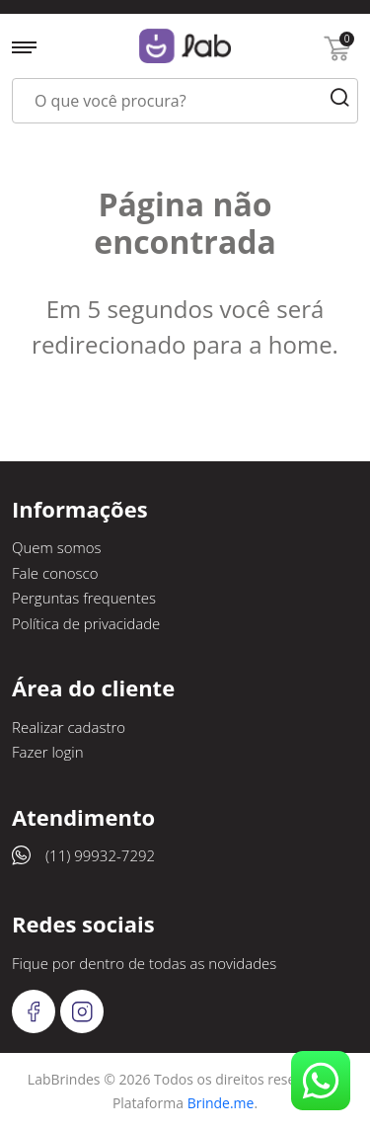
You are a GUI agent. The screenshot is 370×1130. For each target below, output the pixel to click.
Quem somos (57, 547)
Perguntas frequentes (84, 597)
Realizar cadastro (68, 727)
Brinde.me (221, 1102)
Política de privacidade (86, 623)
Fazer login (48, 752)
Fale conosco (55, 573)
